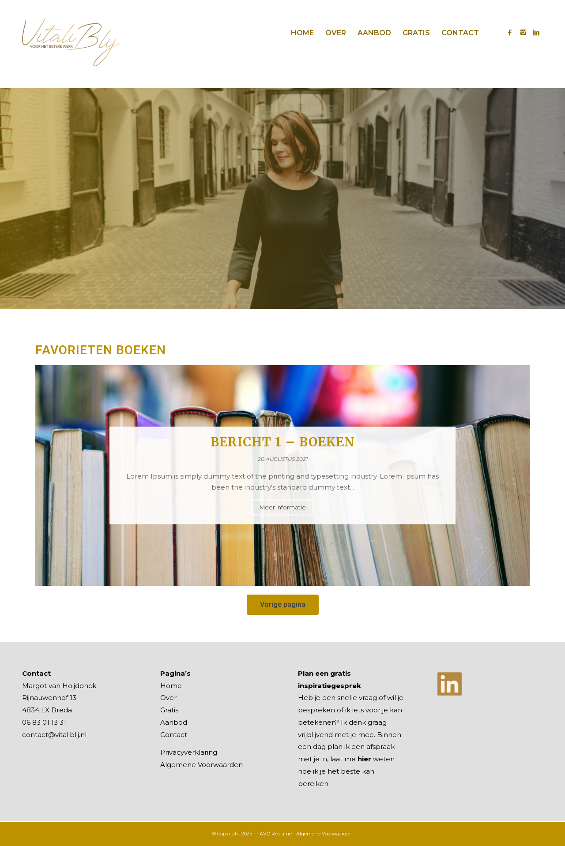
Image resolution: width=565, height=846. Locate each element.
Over (168, 697)
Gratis (169, 710)
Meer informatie (283, 507)
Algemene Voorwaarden (201, 764)
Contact (173, 734)
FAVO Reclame (274, 834)
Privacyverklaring (188, 752)
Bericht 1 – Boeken (283, 442)
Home (171, 685)
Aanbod (173, 722)
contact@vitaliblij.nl (54, 734)
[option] (282, 475)
